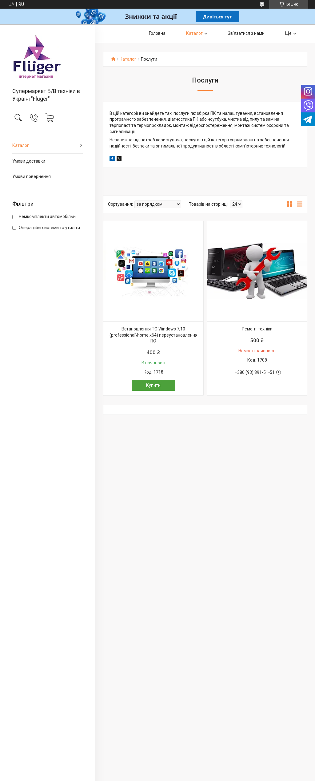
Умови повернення (31, 176)
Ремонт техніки (257, 328)
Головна (157, 33)
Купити (153, 385)
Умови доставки (28, 161)
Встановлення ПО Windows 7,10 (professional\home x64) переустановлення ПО (153, 334)
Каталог (20, 145)
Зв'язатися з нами (246, 33)
